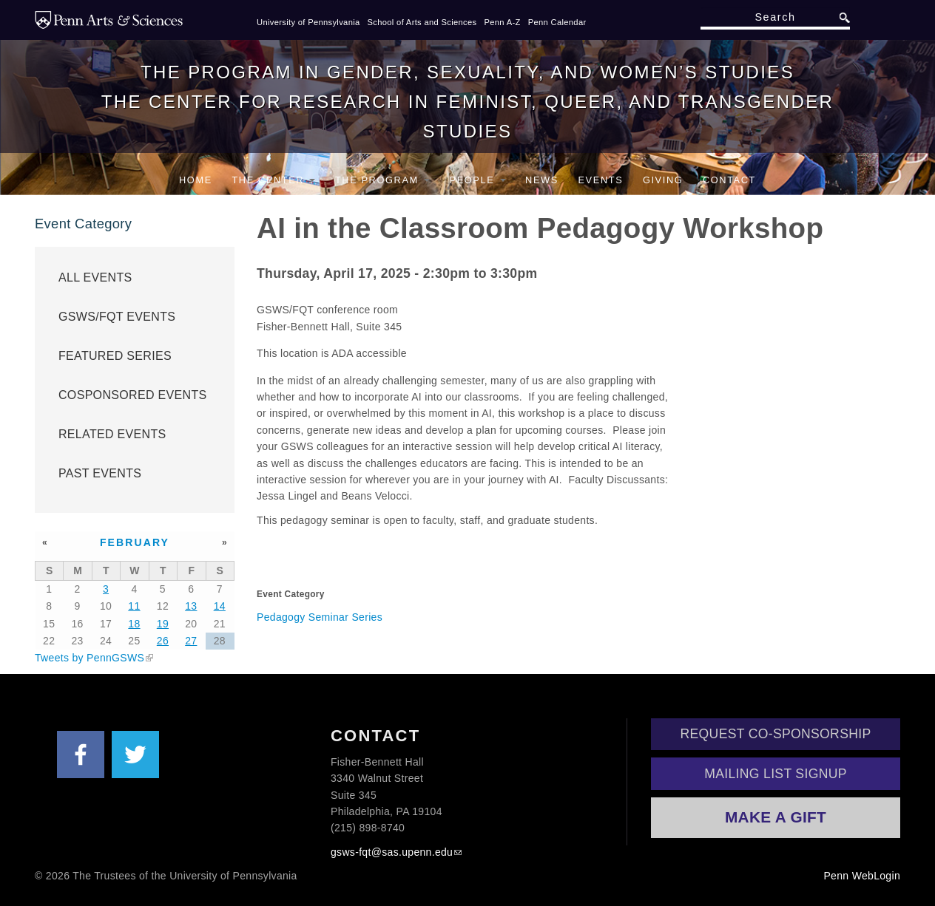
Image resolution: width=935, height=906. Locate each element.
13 (191, 606)
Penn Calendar (557, 22)
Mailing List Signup (775, 773)
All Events (95, 277)
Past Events (99, 473)
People (478, 179)
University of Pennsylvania (308, 22)
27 (191, 641)
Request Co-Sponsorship (776, 733)
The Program (382, 179)
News (541, 179)
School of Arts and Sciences (422, 22)
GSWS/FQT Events (116, 316)
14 (220, 606)
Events (600, 179)
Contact (729, 179)
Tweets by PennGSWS (89, 658)
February (134, 542)
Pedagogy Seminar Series (319, 617)
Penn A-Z (502, 22)
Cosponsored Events (132, 395)
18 (134, 624)
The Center (273, 179)
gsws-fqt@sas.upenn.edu (392, 852)
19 (163, 624)
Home (195, 179)
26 (163, 641)
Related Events (112, 434)
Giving (663, 179)
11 (134, 606)
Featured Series (115, 356)
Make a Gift (775, 816)
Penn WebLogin (861, 876)
